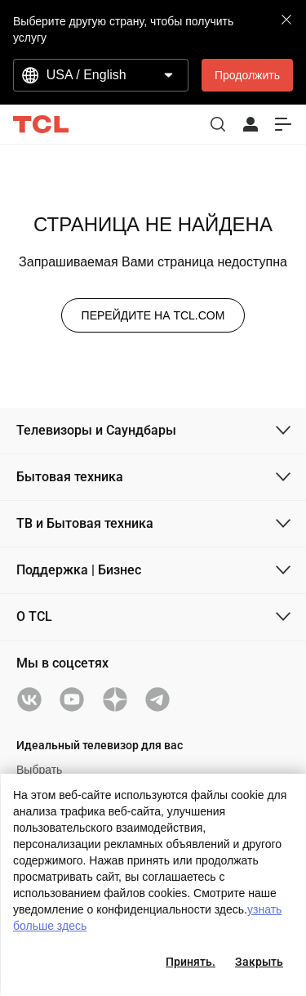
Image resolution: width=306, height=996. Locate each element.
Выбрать (39, 769)
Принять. (190, 961)
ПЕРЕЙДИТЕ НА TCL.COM (153, 315)
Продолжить (247, 75)
